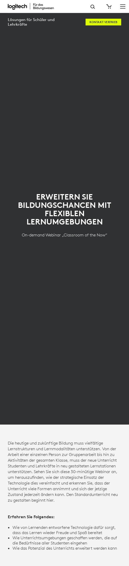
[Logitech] (35, 6)
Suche (93, 7)
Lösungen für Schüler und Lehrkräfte (31, 22)
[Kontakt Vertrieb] (103, 22)
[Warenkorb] (108, 6)
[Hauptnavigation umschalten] (123, 6)
